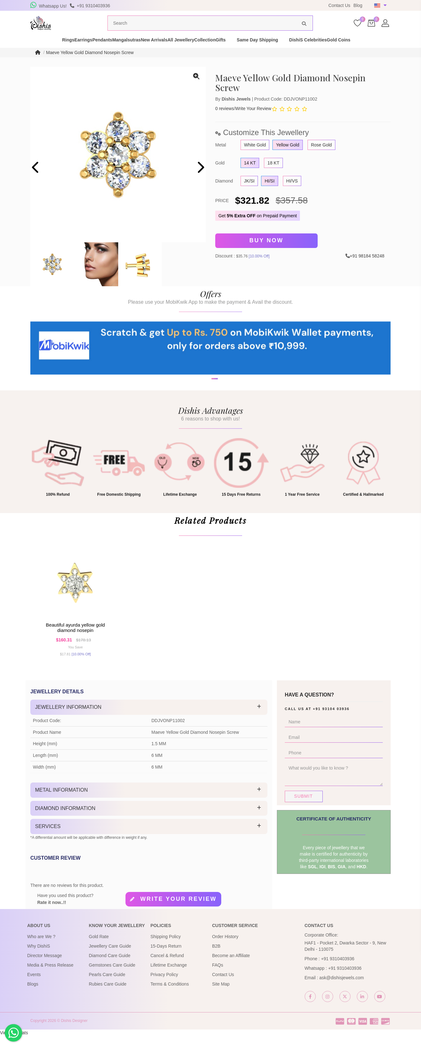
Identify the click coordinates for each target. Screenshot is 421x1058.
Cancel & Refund (167, 978)
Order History (225, 959)
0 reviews (224, 120)
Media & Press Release (50, 987)
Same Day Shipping (300, 51)
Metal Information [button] (61, 812)
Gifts (264, 51)
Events (34, 996)
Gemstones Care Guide (112, 987)
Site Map (220, 1006)
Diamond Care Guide (110, 978)
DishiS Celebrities (351, 51)
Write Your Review (253, 120)
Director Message (44, 978)
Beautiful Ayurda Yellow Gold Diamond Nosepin (75, 646)
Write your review (178, 921)
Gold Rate (99, 959)
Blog (357, 5)
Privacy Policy (164, 996)
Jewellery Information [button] (68, 729)
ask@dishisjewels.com (341, 1000)
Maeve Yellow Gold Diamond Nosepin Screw (90, 64)
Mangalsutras (125, 51)
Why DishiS (38, 968)
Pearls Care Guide (107, 996)
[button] (206, 417)
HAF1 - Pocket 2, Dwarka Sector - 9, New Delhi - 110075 (345, 968)
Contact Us (339, 5)
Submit (303, 818)
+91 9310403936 (338, 981)
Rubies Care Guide (107, 1006)
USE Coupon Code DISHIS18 (253, 5)
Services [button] (48, 848)
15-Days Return (165, 968)
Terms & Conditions (169, 1006)
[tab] (148, 729)
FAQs (217, 987)
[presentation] (36, 180)
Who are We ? (41, 959)
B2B (216, 968)
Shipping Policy (165, 959)
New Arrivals (163, 51)
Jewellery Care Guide (110, 968)
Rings (33, 51)
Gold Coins (393, 51)
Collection (237, 51)
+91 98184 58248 (367, 266)
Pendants (90, 51)
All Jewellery (201, 51)
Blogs (32, 1006)
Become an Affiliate (231, 978)
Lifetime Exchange (168, 987)
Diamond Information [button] (65, 830)
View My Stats (14, 1054)
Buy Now (266, 252)
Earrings (60, 51)
